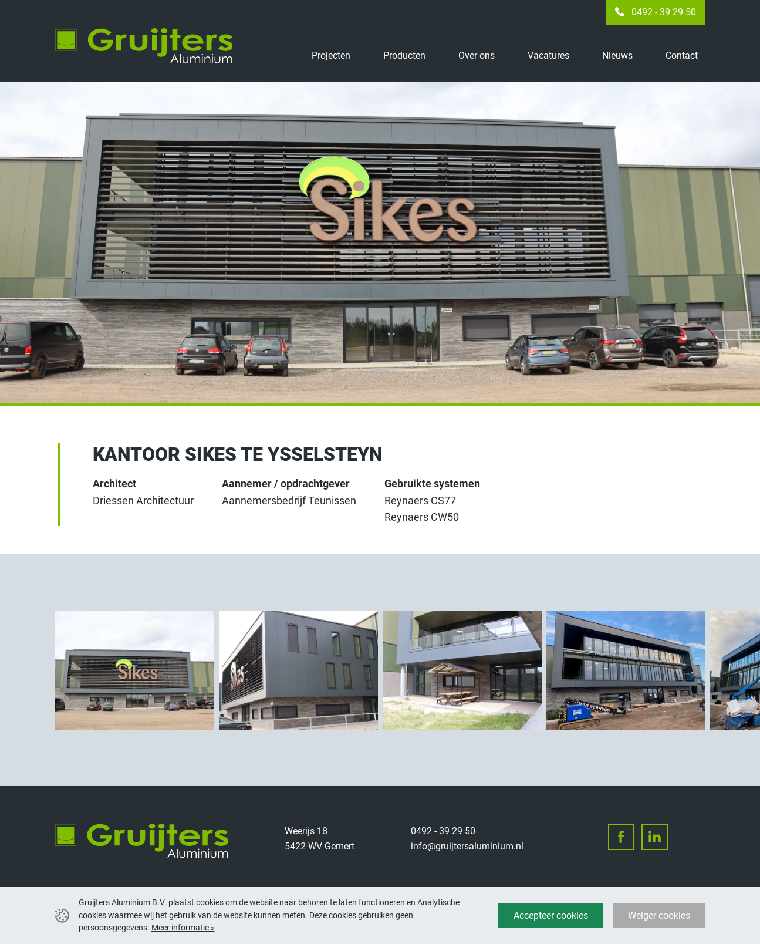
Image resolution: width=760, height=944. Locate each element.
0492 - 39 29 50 (663, 12)
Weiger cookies (659, 915)
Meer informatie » (183, 927)
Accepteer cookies (551, 915)
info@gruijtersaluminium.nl (467, 846)
